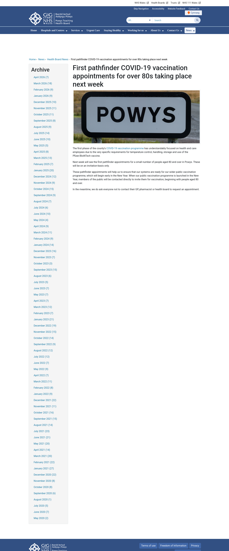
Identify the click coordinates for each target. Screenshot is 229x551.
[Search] (197, 20)
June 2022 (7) (41, 341)
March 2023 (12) (43, 285)
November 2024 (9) (44, 161)
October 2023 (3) (43, 242)
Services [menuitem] (75, 30)
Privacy (195, 524)
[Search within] (139, 20)
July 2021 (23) (42, 410)
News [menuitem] (188, 30)
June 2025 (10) (42, 118)
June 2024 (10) (42, 192)
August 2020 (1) (42, 478)
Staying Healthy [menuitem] (112, 30)
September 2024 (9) (45, 174)
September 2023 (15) (45, 248)
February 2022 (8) (43, 366)
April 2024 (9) (41, 205)
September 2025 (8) (45, 99)
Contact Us (194, 8)
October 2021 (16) (44, 391)
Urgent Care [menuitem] (93, 30)
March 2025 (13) (43, 136)
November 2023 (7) (44, 236)
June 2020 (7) (41, 490)
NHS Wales (140, 3)
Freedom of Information (173, 524)
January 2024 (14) (44, 223)
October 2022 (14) (44, 316)
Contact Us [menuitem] (173, 30)
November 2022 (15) (45, 310)
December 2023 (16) (45, 230)
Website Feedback (176, 8)
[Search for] (173, 20)
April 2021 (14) (42, 428)
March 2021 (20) (43, 434)
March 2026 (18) (43, 62)
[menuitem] (66, 31)
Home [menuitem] (34, 30)
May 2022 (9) (41, 348)
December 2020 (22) (45, 453)
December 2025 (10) (45, 80)
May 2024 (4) (41, 198)
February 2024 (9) (43, 217)
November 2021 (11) (45, 385)
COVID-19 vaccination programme (125, 127)
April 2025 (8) (41, 130)
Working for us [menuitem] (136, 30)
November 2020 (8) (44, 459)
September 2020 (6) (45, 472)
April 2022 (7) (41, 354)
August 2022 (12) (43, 329)
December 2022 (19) (45, 304)
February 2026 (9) (43, 68)
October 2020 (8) (43, 466)
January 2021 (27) (44, 447)
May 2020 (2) (41, 497)
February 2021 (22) (44, 441)
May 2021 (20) (42, 422)
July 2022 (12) (42, 335)
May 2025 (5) (41, 124)
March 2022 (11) (43, 360)
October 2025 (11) (44, 93)
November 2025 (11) (45, 87)
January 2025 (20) (44, 149)
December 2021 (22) (45, 379)
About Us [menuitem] (155, 30)
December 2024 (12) (45, 155)
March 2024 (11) (43, 211)
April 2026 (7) (41, 56)
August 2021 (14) (43, 403)
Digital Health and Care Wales (181, 547)
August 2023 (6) (42, 254)
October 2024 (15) (44, 167)
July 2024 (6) (41, 186)
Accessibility (158, 8)
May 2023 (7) (41, 273)
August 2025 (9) (42, 105)
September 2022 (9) (45, 323)
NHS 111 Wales (190, 3)
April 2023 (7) (41, 279)
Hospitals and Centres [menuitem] (52, 30)
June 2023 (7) (41, 267)
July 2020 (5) (41, 484)
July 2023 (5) (41, 261)
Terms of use (148, 524)
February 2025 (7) (43, 143)
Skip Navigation (141, 8)
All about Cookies (186, 531)
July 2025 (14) (42, 112)
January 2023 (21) (44, 298)
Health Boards (158, 3)
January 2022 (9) (43, 372)
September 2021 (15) (45, 397)
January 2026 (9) (43, 74)
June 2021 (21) (42, 416)
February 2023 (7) (43, 292)
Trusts (174, 3)
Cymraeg (195, 12)
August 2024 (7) (42, 180)
